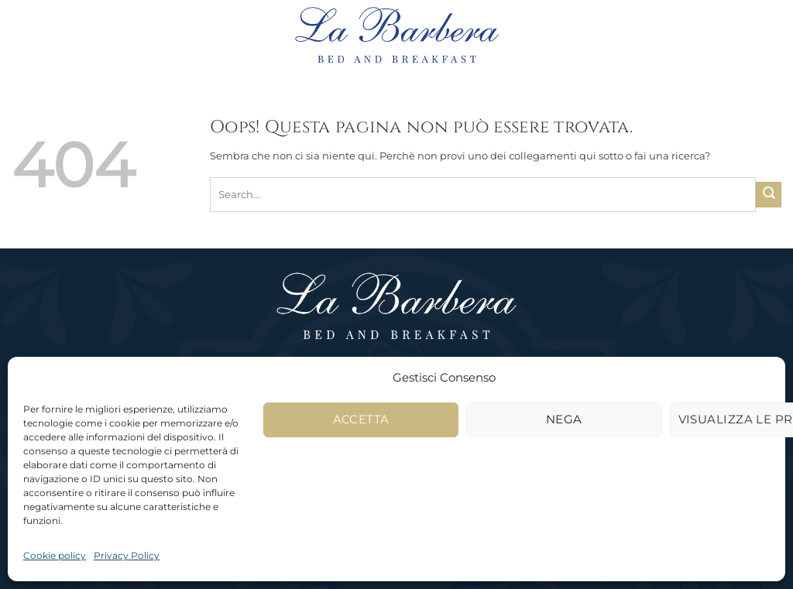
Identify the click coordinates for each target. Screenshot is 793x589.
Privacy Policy (127, 555)
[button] (66, 34)
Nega (564, 419)
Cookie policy (54, 555)
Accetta (361, 419)
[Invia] (768, 194)
